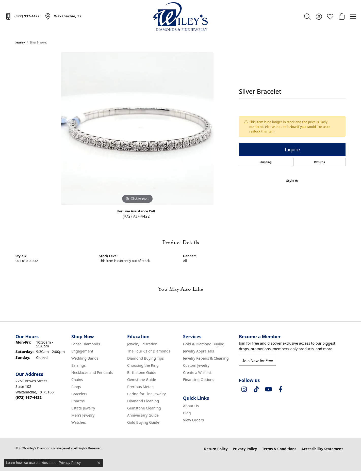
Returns (319, 162)
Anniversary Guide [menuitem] (143, 415)
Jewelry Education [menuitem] (142, 344)
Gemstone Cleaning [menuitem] (144, 408)
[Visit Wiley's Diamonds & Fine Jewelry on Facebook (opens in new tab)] (280, 389)
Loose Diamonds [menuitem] (85, 344)
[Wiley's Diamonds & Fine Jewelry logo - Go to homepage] (180, 16)
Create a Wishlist (197, 372)
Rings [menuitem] (76, 386)
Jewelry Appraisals (198, 351)
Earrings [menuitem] (78, 365)
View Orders (193, 420)
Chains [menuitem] (77, 379)
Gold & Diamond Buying (203, 344)
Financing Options (198, 379)
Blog (187, 412)
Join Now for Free (257, 360)
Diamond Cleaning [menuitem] (143, 401)
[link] (22, 16)
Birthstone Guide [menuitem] (141, 372)
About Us (191, 405)
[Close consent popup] (98, 462)
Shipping (265, 162)
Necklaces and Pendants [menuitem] (92, 372)
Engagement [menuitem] (82, 351)
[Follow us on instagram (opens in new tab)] (244, 389)
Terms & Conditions (279, 448)
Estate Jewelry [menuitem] (83, 408)
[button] (307, 16)
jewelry (20, 42)
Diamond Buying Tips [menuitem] (145, 358)
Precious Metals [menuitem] (140, 386)
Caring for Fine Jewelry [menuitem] (146, 393)
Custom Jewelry (196, 365)
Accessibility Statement (322, 448)
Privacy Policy (245, 448)
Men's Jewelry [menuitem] (83, 415)
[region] (137, 128)
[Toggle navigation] (352, 16)
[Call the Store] (28, 397)
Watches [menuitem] (78, 422)
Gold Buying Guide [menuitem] (143, 422)
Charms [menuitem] (78, 401)
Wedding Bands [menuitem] (84, 358)
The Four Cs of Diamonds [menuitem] (148, 351)
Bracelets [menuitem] (79, 393)
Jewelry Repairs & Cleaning (206, 358)
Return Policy (216, 448)
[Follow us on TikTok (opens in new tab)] (256, 389)
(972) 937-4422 (136, 216)
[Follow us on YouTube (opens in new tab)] (268, 389)
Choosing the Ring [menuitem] (143, 365)
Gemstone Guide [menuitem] (141, 379)
